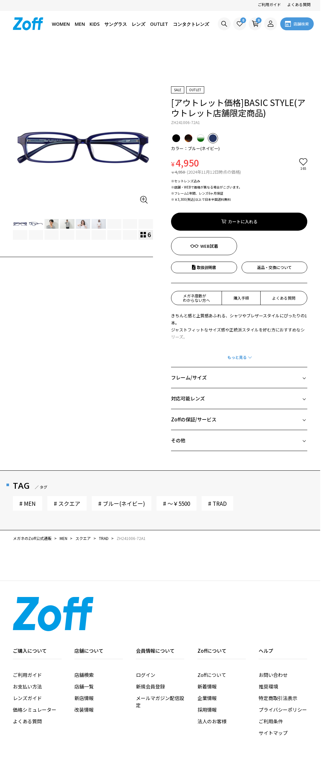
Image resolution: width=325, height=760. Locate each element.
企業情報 (207, 661)
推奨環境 (268, 649)
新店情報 (84, 661)
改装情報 (84, 672)
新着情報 (207, 649)
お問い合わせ (273, 638)
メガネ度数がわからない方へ (196, 261)
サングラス (115, 24)
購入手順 (241, 261)
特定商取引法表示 (278, 661)
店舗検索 (84, 638)
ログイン (145, 638)
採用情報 (207, 672)
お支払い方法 (27, 649)
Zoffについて (211, 638)
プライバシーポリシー (283, 672)
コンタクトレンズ (191, 24)
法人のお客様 (211, 684)
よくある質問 (299, 4)
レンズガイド (27, 661)
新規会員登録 (150, 649)
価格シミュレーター (34, 672)
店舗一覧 (84, 649)
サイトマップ (273, 696)
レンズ (138, 24)
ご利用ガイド (269, 4)
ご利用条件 (271, 684)
